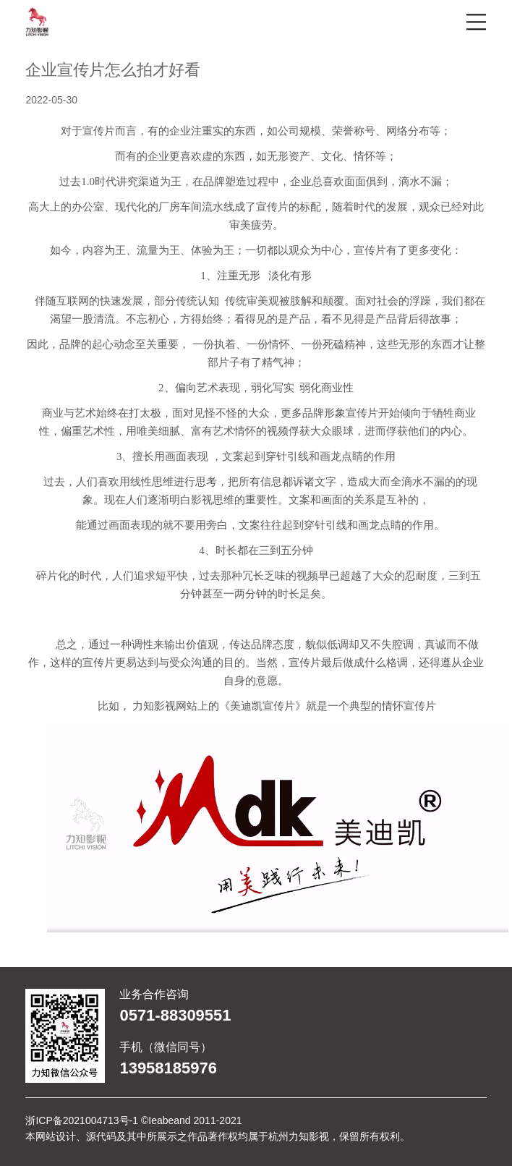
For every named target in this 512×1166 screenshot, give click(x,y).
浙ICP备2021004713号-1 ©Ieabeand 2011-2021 (133, 1120)
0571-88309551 (175, 1016)
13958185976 (168, 1068)
